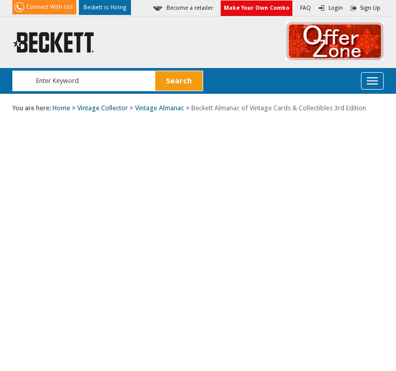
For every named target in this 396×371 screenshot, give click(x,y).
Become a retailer (190, 8)
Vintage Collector (102, 108)
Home (61, 108)
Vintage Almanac (159, 108)
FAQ (305, 8)
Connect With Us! (49, 7)
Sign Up (370, 8)
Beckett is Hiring (105, 7)
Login (335, 8)
